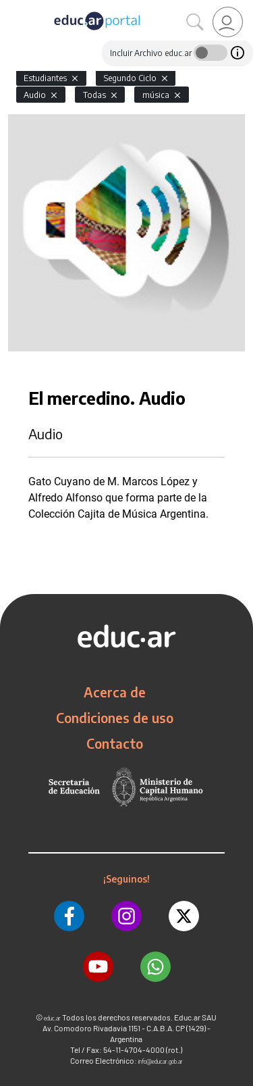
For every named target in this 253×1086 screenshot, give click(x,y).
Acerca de (115, 692)
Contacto (114, 743)
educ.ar (52, 1018)
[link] (228, 22)
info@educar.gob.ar (160, 1061)
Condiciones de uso (114, 718)
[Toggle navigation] (12, 7)
